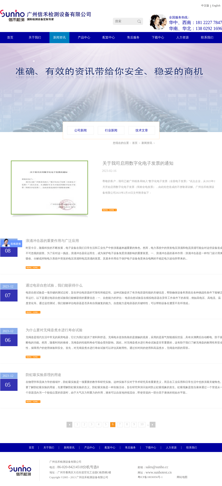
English (216, 5)
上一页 (69, 425)
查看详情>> (109, 210)
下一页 (152, 425)
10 (141, 424)
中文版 (205, 5)
